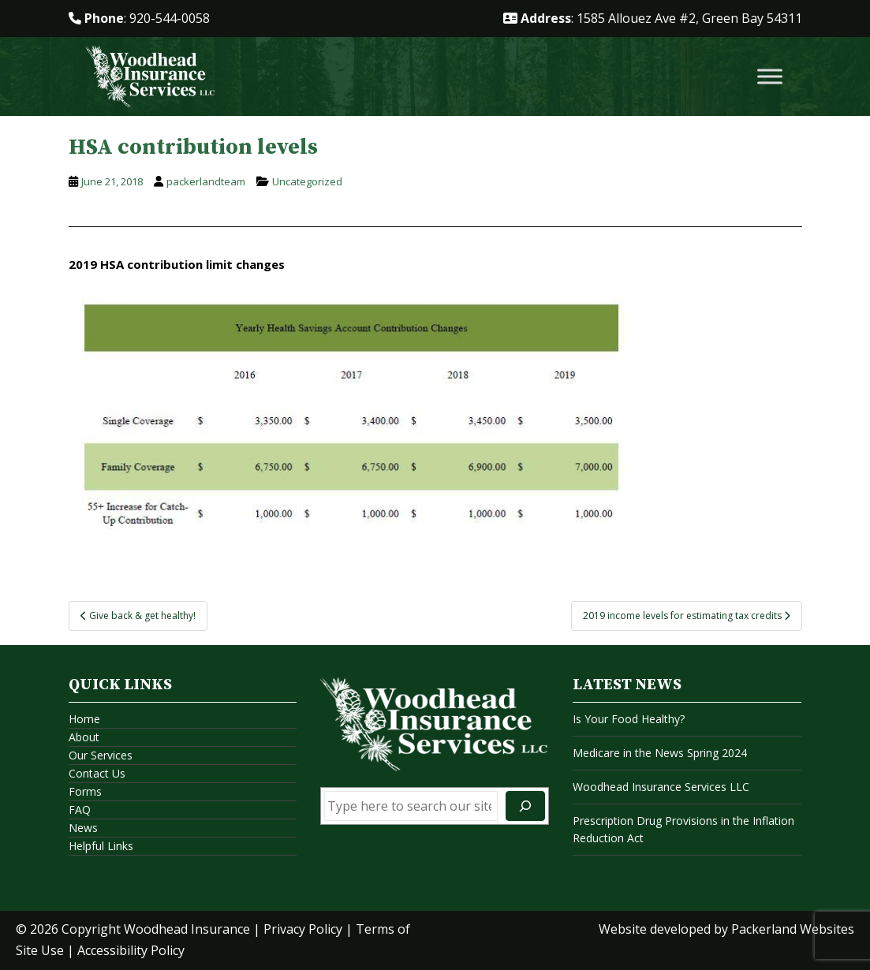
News (83, 827)
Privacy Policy (302, 929)
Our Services (101, 755)
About (84, 736)
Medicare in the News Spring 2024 (660, 752)
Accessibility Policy (131, 950)
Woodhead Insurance (187, 929)
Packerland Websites (792, 929)
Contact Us (97, 773)
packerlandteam (205, 181)
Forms (85, 791)
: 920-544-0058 (139, 18)
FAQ (80, 809)
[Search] (525, 806)
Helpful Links (101, 845)
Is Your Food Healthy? (629, 718)
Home (84, 718)
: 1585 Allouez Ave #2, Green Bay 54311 (652, 18)
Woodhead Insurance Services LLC (661, 786)
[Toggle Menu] (769, 76)
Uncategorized (307, 181)
